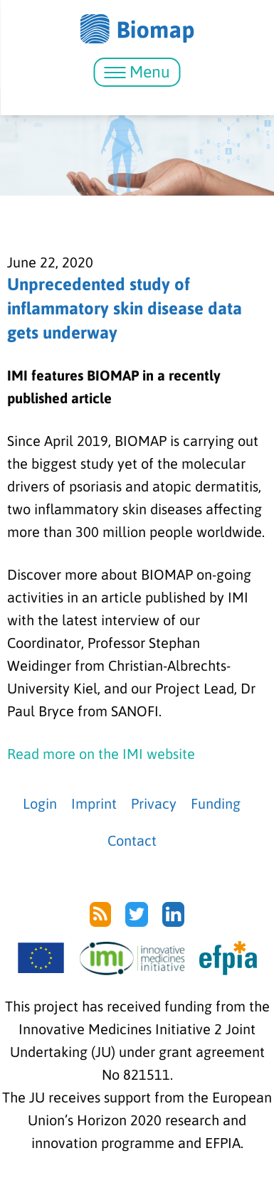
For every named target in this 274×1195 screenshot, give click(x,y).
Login (40, 803)
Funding (216, 803)
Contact (132, 840)
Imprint (94, 803)
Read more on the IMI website (101, 753)
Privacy (153, 803)
